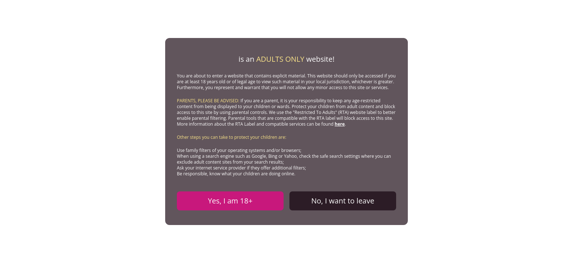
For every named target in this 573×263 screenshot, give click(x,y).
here (340, 124)
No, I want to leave (342, 201)
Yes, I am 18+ (230, 201)
